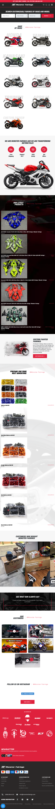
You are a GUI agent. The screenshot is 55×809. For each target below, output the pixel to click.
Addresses (3, 779)
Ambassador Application (25, 781)
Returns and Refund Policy (48, 785)
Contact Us (44, 779)
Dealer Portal (22, 783)
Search (47, 15)
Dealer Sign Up (22, 785)
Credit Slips (3, 781)
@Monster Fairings (33, 27)
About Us (21, 779)
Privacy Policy (45, 781)
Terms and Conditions (47, 783)
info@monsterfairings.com (27, 794)
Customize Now (40, 356)
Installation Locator (23, 788)
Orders (2, 783)
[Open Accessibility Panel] (3, 806)
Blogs (2, 785)
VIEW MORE (27, 702)
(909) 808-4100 (38, 1)
